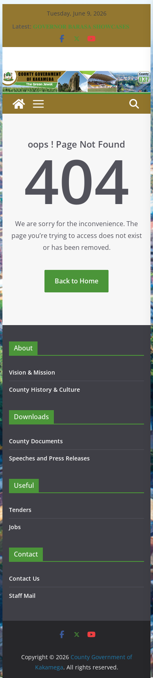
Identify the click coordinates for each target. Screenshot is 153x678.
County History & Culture (44, 389)
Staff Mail (22, 595)
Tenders (20, 510)
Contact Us (24, 578)
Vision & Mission (32, 372)
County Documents (36, 441)
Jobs (15, 527)
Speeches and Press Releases (49, 458)
